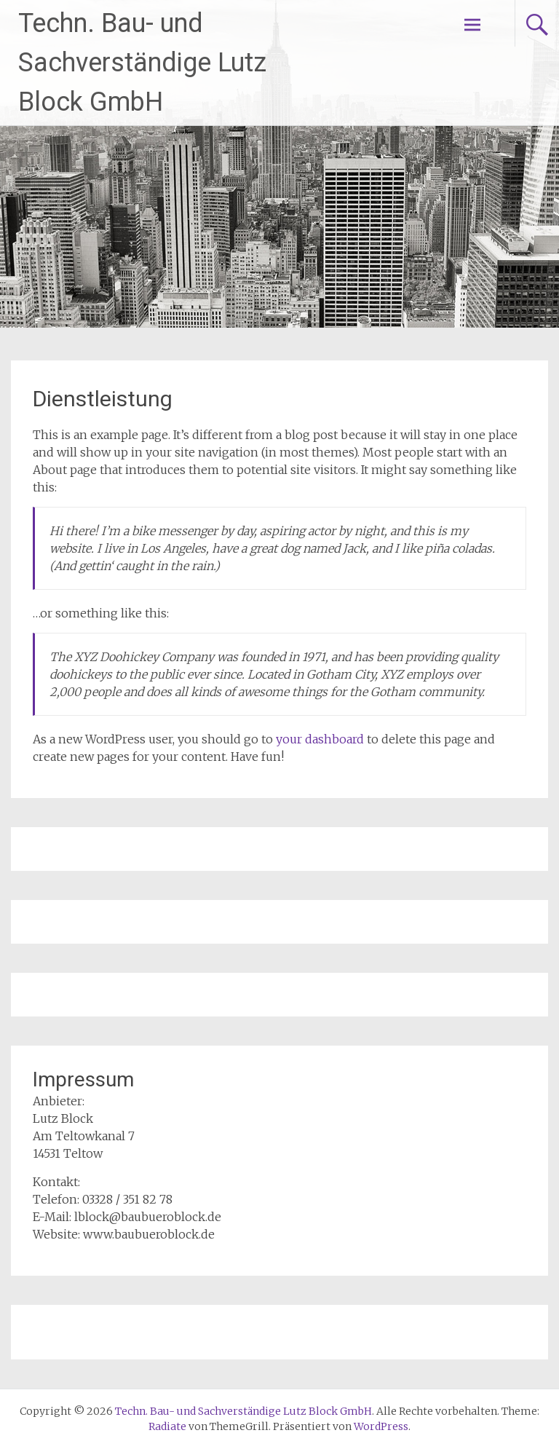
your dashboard (320, 739)
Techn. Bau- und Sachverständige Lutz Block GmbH (142, 62)
